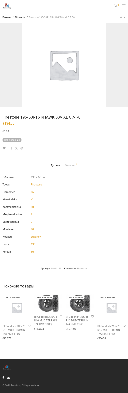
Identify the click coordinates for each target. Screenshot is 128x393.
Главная (6, 17)
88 (32, 207)
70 (32, 229)
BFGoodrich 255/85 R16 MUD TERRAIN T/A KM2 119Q (77, 320)
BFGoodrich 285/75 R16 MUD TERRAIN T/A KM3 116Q (13, 330)
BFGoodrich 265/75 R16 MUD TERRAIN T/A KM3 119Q (108, 330)
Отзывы (71, 165)
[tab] (55, 165)
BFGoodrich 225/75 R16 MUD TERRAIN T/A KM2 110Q (45, 320)
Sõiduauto (20, 17)
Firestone (36, 184)
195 (33, 244)
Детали (55, 165)
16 (32, 192)
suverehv (36, 236)
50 (32, 251)
